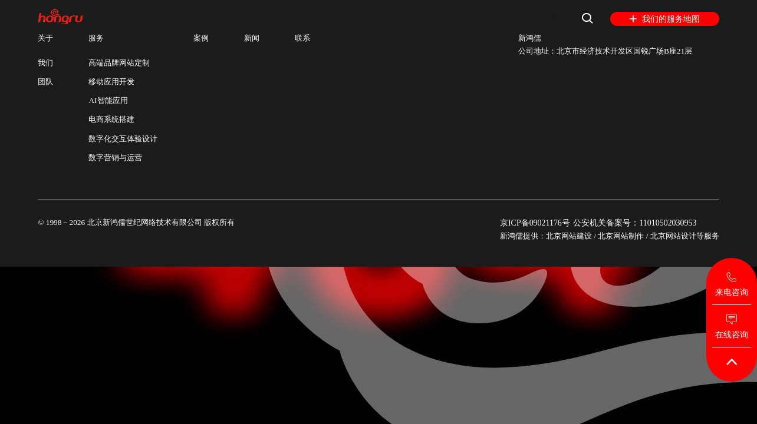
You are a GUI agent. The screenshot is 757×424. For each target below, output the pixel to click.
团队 (45, 81)
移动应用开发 (111, 81)
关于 (391, 18)
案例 (474, 18)
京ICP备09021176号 (533, 222)
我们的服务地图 (664, 19)
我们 (45, 62)
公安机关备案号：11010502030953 (638, 222)
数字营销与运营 (115, 157)
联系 (556, 18)
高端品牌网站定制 (119, 62)
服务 (432, 18)
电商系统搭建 (111, 119)
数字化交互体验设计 (122, 138)
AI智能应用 (107, 100)
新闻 (515, 18)
